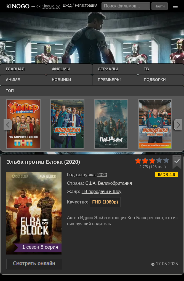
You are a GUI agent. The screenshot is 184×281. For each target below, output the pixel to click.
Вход (67, 5)
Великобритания (115, 183)
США (90, 183)
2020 (102, 174)
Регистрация (86, 5)
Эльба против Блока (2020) (43, 162)
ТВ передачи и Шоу (101, 191)
